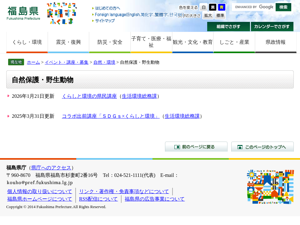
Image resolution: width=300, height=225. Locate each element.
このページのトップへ (262, 147)
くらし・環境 (27, 42)
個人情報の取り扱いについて (39, 191)
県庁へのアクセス (51, 167)
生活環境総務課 (139, 96)
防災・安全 (110, 42)
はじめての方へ (138, 9)
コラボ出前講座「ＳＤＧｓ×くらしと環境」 (111, 116)
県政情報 (276, 42)
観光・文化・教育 (193, 42)
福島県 (23, 13)
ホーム (33, 62)
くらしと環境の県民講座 (89, 96)
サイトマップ (138, 20)
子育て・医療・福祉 (151, 42)
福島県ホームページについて (39, 199)
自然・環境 (104, 62)
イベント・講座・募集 (66, 62)
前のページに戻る (196, 147)
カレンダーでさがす (272, 26)
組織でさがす (228, 26)
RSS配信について (98, 199)
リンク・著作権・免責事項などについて (124, 191)
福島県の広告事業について (155, 199)
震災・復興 (68, 42)
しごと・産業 (234, 42)
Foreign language (138, 15)
